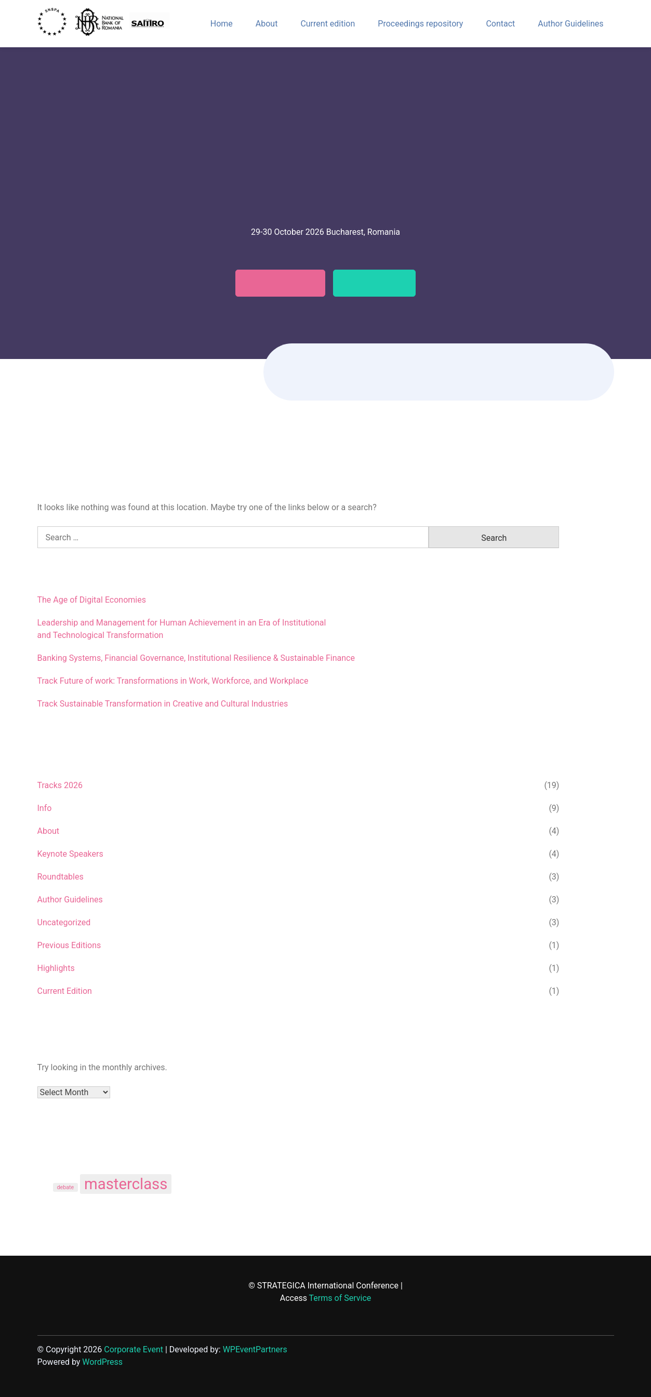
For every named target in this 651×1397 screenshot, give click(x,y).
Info (44, 808)
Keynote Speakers (70, 854)
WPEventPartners (255, 1349)
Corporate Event (133, 1349)
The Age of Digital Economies (91, 600)
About (267, 24)
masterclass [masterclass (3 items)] (125, 1184)
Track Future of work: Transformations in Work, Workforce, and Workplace (173, 681)
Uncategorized (64, 922)
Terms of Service (340, 1298)
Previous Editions (69, 945)
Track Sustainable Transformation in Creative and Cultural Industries (162, 704)
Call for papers (274, 283)
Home (221, 24)
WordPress (102, 1362)
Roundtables (60, 877)
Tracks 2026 (60, 785)
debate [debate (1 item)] (65, 1187)
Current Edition (64, 991)
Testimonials (381, 283)
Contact (500, 24)
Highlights (56, 968)
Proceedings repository (420, 24)
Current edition (327, 24)
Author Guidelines (570, 24)
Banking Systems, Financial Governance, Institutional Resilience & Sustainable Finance (196, 658)
